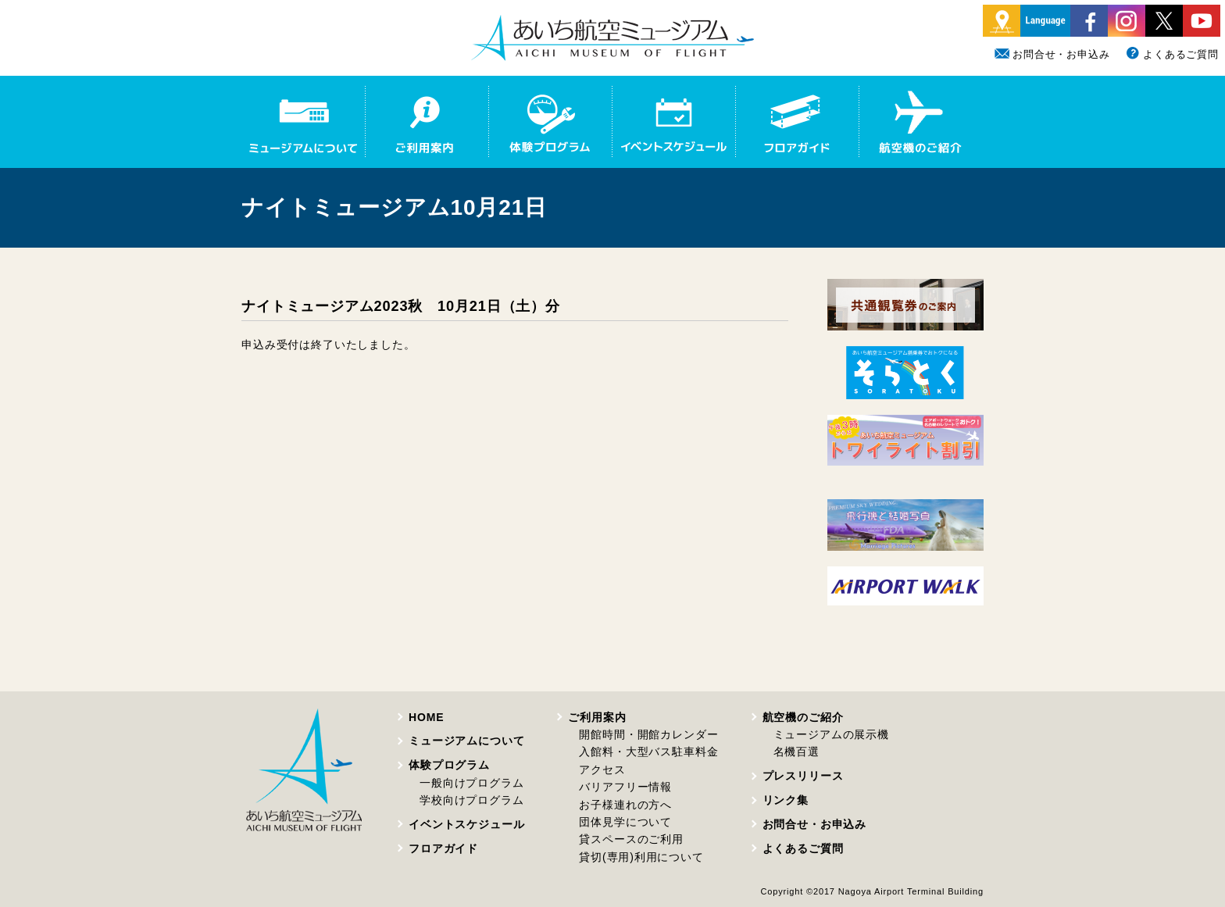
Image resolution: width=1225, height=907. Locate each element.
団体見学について (625, 822)
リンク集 (785, 800)
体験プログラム (449, 765)
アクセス (602, 769)
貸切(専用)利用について (641, 857)
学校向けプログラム (472, 800)
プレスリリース (803, 776)
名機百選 (796, 751)
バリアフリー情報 (625, 786)
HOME (426, 717)
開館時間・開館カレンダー (648, 734)
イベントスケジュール (466, 824)
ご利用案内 (597, 717)
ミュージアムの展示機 (831, 734)
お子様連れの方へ (625, 804)
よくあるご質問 (1172, 54)
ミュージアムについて (466, 740)
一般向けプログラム (472, 783)
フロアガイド (443, 848)
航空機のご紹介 (803, 717)
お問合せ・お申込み (1052, 54)
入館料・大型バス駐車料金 (648, 751)
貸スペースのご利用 (631, 839)
